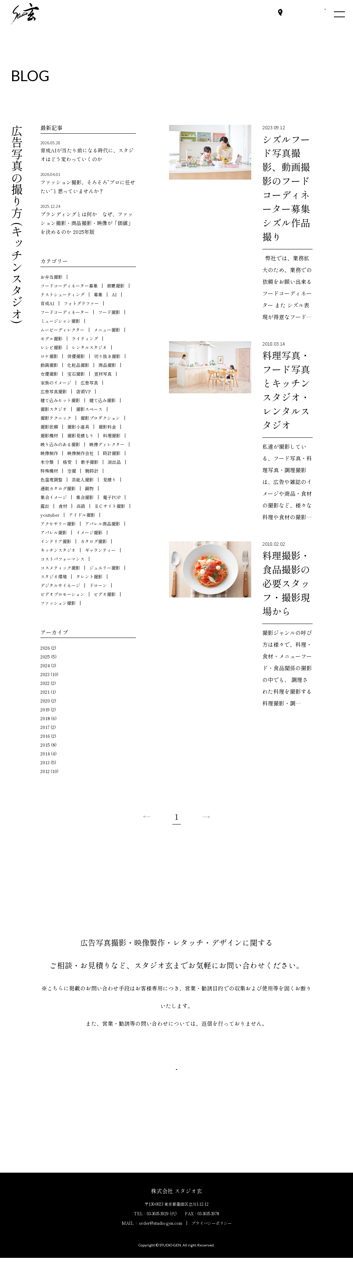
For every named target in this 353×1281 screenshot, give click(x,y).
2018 (45, 718)
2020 (45, 700)
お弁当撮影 (51, 277)
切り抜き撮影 (107, 356)
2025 (45, 656)
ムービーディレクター (62, 329)
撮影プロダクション (100, 418)
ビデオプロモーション (62, 594)
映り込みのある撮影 (60, 444)
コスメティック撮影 (60, 567)
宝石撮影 (76, 374)
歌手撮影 (89, 462)
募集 (98, 294)
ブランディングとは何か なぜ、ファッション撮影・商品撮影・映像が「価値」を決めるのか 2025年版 (88, 219)
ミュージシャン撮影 (60, 321)
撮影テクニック (55, 418)
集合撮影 (85, 497)
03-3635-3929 (158, 1236)
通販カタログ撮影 (58, 488)
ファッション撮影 (58, 603)
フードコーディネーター (64, 312)
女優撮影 (49, 374)
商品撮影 (107, 365)
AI (114, 294)
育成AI (47, 303)
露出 (44, 506)
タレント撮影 (89, 576)
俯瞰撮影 (116, 285)
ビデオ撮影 (105, 594)
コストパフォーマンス (62, 559)
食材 (62, 506)
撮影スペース (89, 409)
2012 (45, 771)
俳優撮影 (76, 356)
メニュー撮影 (107, 329)
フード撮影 (109, 312)
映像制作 (49, 453)
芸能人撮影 (83, 479)
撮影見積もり (80, 435)
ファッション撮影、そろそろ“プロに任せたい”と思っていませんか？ (88, 183)
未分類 (47, 462)
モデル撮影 (51, 338)
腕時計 (91, 471)
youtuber (50, 515)
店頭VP (83, 391)
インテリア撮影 (55, 541)
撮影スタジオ (53, 409)
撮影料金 (107, 426)
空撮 (71, 471)
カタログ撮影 (93, 541)
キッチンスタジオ (58, 550)
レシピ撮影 (51, 347)
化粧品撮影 (78, 365)
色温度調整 (51, 479)
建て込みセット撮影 (60, 400)
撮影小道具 (78, 426)
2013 (45, 762)
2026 (45, 648)
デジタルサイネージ (60, 585)
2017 (45, 727)
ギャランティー (100, 550)
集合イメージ (53, 497)
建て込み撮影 (102, 400)
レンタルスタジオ (89, 347)
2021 (45, 692)
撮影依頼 (49, 426)
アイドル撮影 (82, 515)
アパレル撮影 (53, 532)
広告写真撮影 (53, 391)
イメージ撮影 (89, 532)
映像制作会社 (80, 453)
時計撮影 (111, 453)
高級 (80, 506)
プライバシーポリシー (211, 1246)
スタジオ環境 (53, 576)
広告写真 (89, 382)
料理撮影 (111, 435)
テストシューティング (62, 294)
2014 (45, 753)
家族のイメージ (55, 382)
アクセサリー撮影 (58, 523)
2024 (45, 665)
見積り (109, 479)
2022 (45, 683)
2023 (45, 674)
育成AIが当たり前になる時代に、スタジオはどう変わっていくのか (88, 151)
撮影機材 (49, 435)
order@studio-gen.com (160, 1246)
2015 (45, 744)
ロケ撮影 (49, 356)
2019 (45, 709)
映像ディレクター (107, 444)
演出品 (114, 462)
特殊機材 (49, 471)
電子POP (111, 497)
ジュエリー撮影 (104, 567)
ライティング (85, 338)
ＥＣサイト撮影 (109, 506)
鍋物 (89, 488)
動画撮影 (49, 365)
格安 (67, 462)
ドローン (98, 585)
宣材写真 (103, 374)
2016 (45, 736)
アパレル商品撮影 (102, 523)
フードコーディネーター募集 (69, 285)
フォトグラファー (81, 303)
